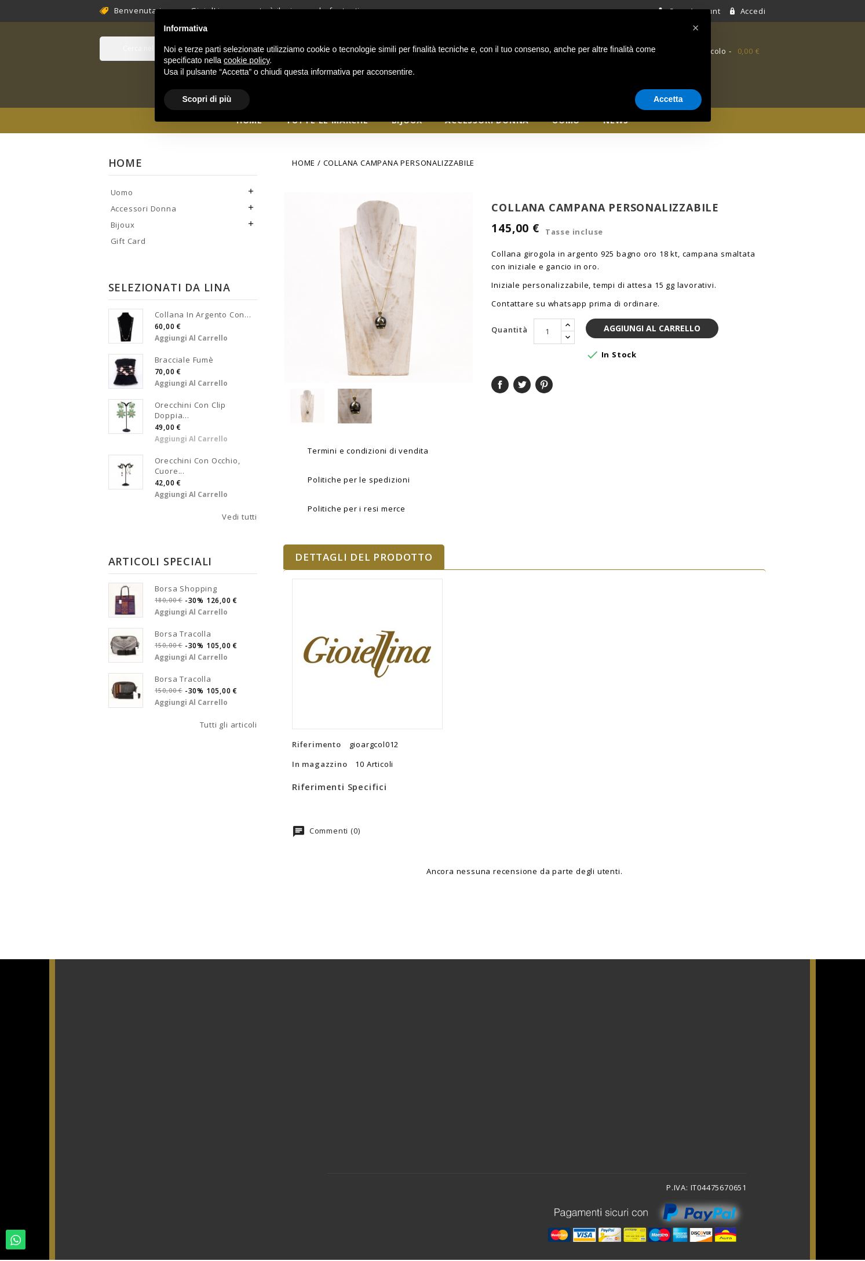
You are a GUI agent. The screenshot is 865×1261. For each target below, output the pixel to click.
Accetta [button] (668, 99)
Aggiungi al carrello (191, 341)
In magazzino (320, 766)
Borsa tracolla (183, 636)
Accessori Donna (144, 211)
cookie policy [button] (246, 60)
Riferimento (316, 746)
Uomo (122, 195)
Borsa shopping (186, 591)
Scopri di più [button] (207, 99)
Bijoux (123, 227)
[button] (696, 28)
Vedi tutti (239, 519)
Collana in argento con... (203, 317)
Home (125, 165)
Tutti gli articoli (228, 727)
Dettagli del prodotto (364, 558)
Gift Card (128, 244)
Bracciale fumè (184, 362)
